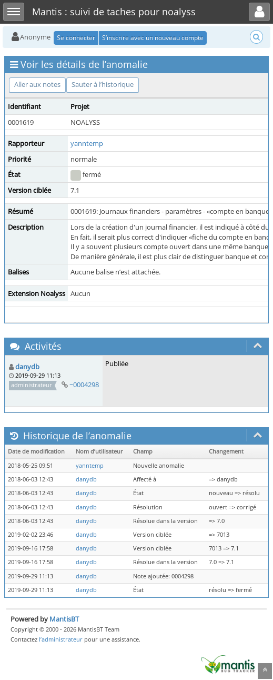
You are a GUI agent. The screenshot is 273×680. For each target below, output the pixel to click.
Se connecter (76, 37)
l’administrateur (61, 639)
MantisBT (64, 619)
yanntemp (86, 143)
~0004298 (84, 384)
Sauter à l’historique (103, 84)
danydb (27, 366)
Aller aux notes (37, 84)
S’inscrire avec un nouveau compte (153, 37)
